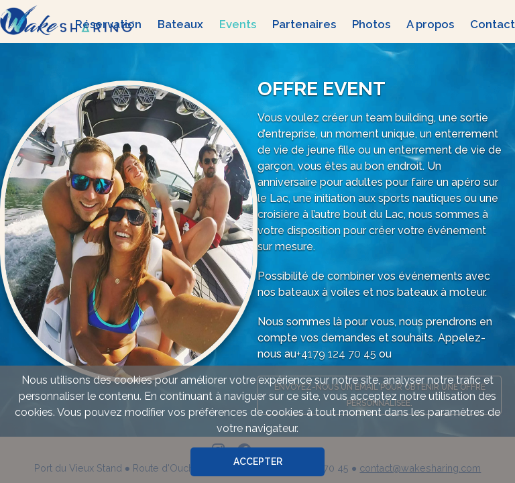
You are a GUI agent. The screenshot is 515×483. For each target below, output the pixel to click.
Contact (492, 24)
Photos (371, 24)
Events (237, 24)
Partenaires (304, 24)
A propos (430, 24)
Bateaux (180, 24)
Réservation (108, 24)
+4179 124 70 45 (336, 353)
